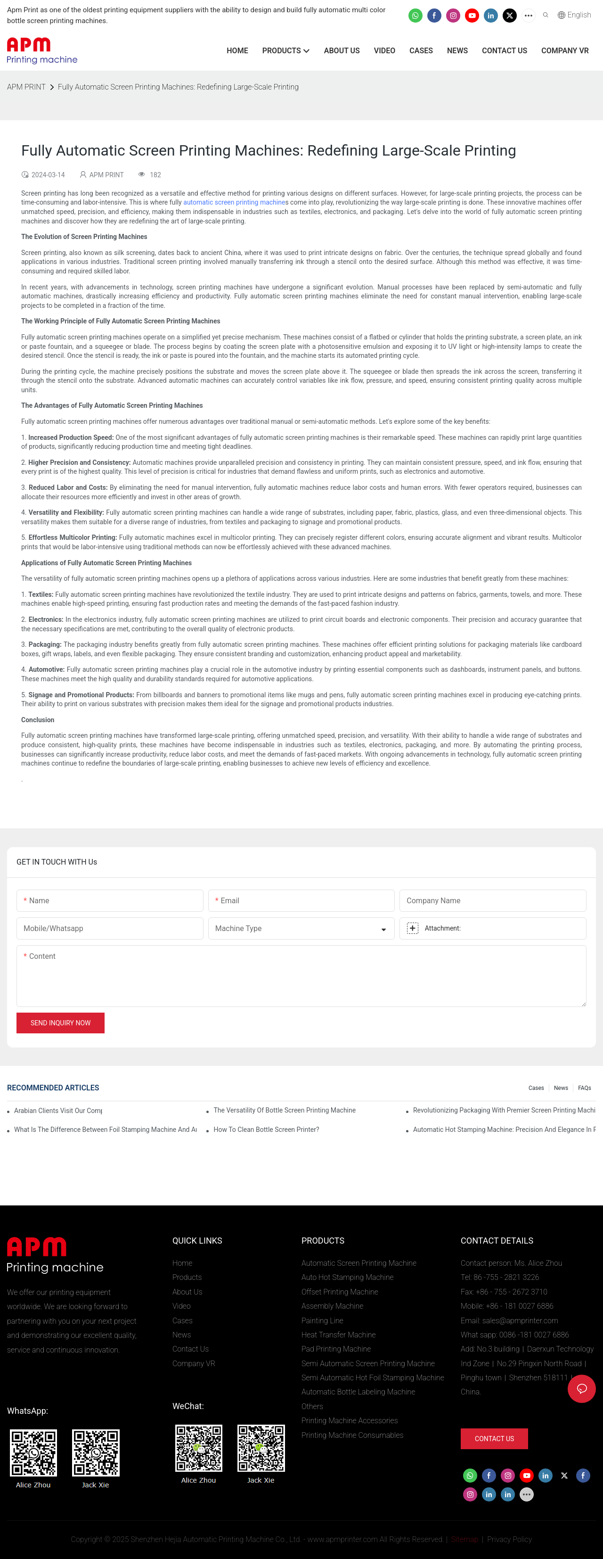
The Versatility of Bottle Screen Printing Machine (284, 1110)
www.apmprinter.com (343, 1539)
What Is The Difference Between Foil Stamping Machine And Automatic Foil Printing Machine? (105, 1129)
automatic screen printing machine (234, 202)
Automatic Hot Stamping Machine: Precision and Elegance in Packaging (504, 1129)
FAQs (584, 1088)
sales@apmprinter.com (520, 1320)
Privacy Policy (509, 1539)
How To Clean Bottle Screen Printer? (266, 1129)
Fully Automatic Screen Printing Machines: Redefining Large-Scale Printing (178, 86)
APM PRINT (26, 86)
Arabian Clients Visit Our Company (58, 1110)
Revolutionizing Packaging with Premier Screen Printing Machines (504, 1110)
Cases (536, 1088)
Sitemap (464, 1539)
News (561, 1088)
